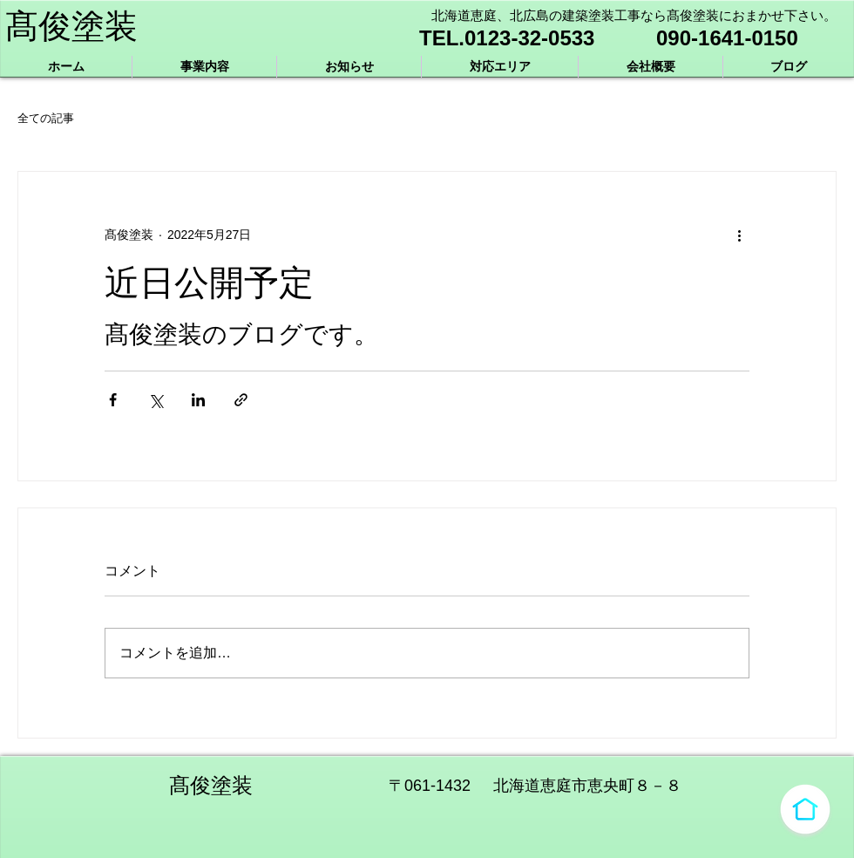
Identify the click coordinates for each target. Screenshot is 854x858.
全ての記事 (45, 118)
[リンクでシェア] (241, 400)
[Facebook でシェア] (113, 400)
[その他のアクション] (739, 234)
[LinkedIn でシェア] (198, 400)
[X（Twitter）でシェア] (155, 400)
